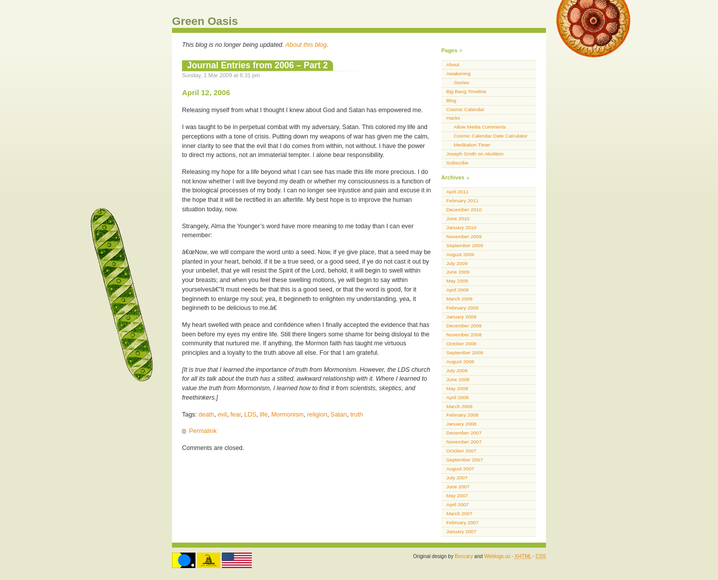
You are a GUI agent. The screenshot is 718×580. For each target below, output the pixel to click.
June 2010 (458, 218)
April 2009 (457, 289)
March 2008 (459, 406)
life (264, 414)
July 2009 (457, 263)
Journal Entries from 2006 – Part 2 (257, 65)
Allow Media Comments (480, 127)
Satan (339, 414)
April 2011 (457, 191)
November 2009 (464, 236)
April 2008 (457, 397)
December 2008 (464, 325)
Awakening (458, 73)
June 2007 (458, 486)
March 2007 (459, 513)
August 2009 (460, 254)
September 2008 (464, 352)
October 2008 (461, 343)
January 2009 (461, 316)
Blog (451, 100)
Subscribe (457, 162)
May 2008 (457, 388)
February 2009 (462, 307)
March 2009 (459, 298)
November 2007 (464, 441)
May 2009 (457, 281)
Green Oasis (205, 21)
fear (235, 414)
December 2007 (464, 432)
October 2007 (461, 450)
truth (357, 414)
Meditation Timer (472, 144)
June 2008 (458, 379)
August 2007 (460, 468)
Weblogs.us (497, 556)
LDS (250, 414)
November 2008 (464, 334)
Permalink (202, 431)
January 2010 (461, 227)
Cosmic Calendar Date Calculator (491, 136)
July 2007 (457, 477)
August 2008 (460, 361)
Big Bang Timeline (466, 91)
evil (222, 414)
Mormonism (287, 414)
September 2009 (464, 245)
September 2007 (464, 459)
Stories (461, 82)
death (206, 414)
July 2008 (457, 370)
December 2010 (464, 209)
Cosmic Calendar (465, 109)
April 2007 (457, 504)
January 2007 (461, 531)
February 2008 (462, 415)
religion (317, 414)
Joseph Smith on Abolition (475, 153)
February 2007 (462, 522)
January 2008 (461, 424)
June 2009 (458, 272)
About (452, 64)
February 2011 (462, 200)
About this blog (306, 44)
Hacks (453, 118)
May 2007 (457, 495)
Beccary (464, 556)
